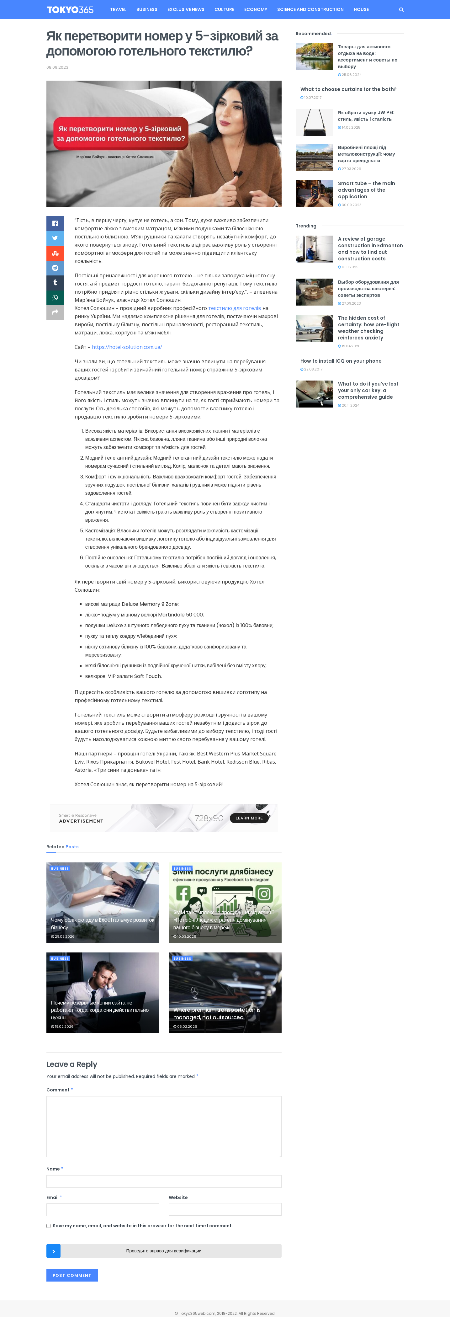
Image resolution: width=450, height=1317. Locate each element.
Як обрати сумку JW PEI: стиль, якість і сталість (366, 115)
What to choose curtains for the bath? (348, 89)
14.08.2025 (349, 127)
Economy (255, 9)
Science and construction (310, 9)
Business (146, 9)
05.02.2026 (185, 1026)
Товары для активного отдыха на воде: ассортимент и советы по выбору (368, 56)
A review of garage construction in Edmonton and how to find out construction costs (370, 249)
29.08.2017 (311, 369)
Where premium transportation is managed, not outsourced (217, 1013)
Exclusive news (185, 9)
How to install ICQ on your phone (341, 361)
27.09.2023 (349, 303)
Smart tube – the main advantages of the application (366, 190)
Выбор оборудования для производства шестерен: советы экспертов (368, 288)
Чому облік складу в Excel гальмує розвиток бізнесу (102, 923)
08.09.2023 (57, 67)
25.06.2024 (350, 74)
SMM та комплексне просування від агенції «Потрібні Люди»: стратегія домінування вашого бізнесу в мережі (223, 920)
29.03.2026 (63, 936)
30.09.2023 (350, 204)
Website (178, 1197)
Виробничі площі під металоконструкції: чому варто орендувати (366, 154)
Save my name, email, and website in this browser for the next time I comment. (143, 1226)
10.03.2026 (184, 936)
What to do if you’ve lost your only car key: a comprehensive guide (368, 390)
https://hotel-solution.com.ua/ (127, 347)
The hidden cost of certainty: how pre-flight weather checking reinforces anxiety (369, 328)
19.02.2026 (62, 1026)
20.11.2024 (348, 405)
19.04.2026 (349, 346)
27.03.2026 (349, 168)
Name (55, 1168)
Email (54, 1197)
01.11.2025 (348, 266)
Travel (118, 9)
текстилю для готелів (234, 308)
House (361, 9)
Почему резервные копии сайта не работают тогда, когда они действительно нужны (100, 1010)
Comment (60, 1089)
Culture (224, 9)
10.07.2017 (310, 97)
